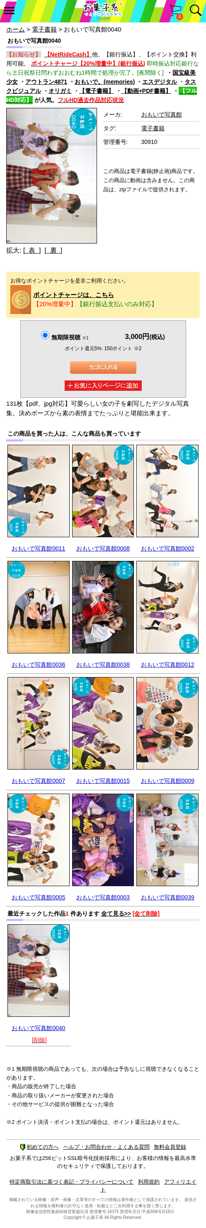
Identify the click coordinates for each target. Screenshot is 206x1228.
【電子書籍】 (96, 91)
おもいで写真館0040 (38, 1028)
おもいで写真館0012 (167, 664)
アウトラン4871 (46, 81)
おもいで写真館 (161, 114)
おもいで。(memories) (105, 81)
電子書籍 (44, 29)
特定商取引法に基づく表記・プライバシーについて (71, 1182)
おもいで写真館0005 (38, 897)
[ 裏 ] (53, 250)
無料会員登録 (170, 1147)
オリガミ (60, 91)
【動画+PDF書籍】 (146, 91)
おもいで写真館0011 (38, 548)
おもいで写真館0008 (103, 548)
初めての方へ (39, 1147)
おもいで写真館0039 (167, 897)
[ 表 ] (32, 250)
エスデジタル (159, 81)
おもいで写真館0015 (103, 780)
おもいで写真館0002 (167, 548)
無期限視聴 (69, 337)
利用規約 (149, 1182)
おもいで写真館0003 (103, 897)
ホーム (15, 29)
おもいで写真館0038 (103, 664)
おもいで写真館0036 (38, 664)
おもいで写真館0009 (167, 780)
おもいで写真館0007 (38, 780)
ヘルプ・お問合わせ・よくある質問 (106, 1147)
